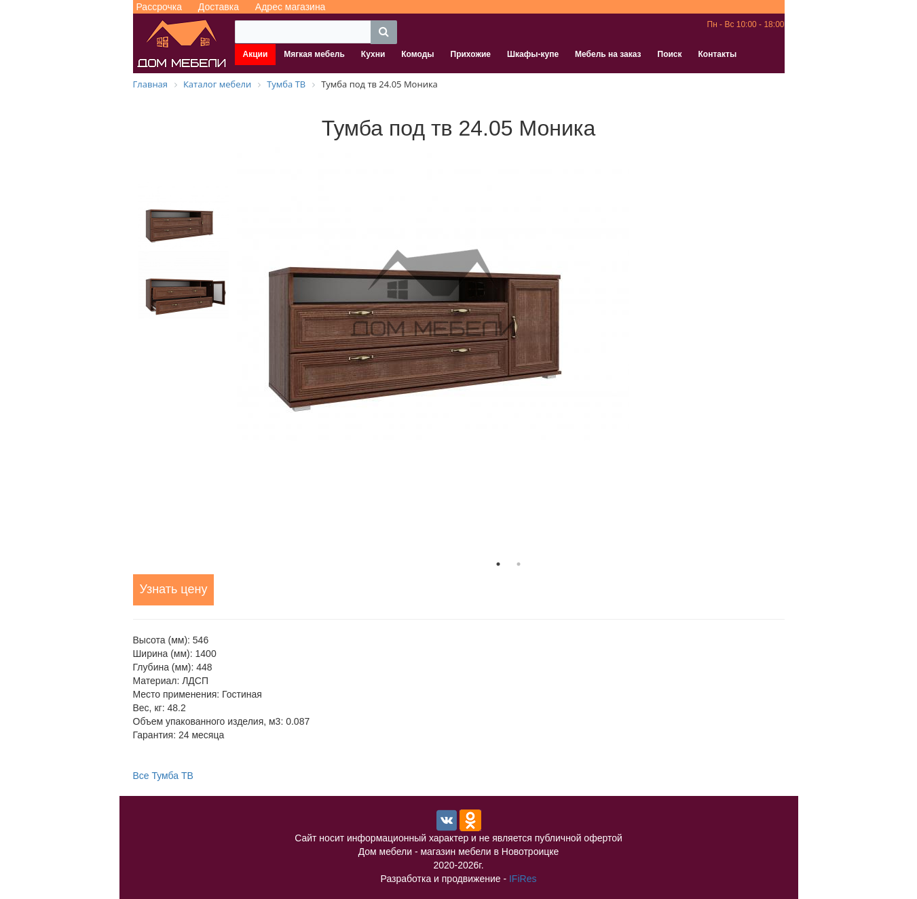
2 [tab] (518, 564)
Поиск (670, 54)
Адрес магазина (290, 6)
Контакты (717, 54)
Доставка (218, 6)
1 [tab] (498, 564)
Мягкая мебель (314, 54)
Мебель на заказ (608, 54)
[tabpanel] (508, 294)
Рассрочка (159, 6)
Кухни (373, 54)
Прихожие (471, 54)
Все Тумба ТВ (163, 775)
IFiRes (522, 878)
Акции (255, 54)
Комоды (417, 54)
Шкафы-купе (533, 54)
